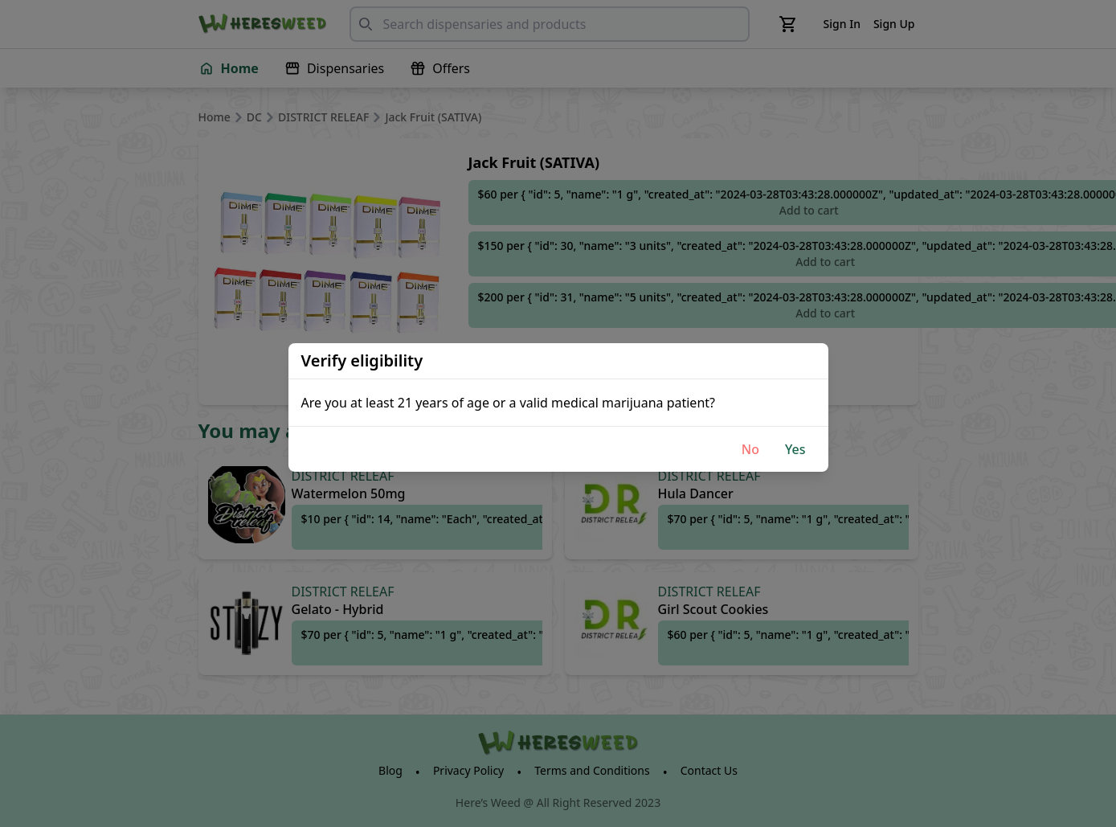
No (750, 449)
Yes (795, 449)
